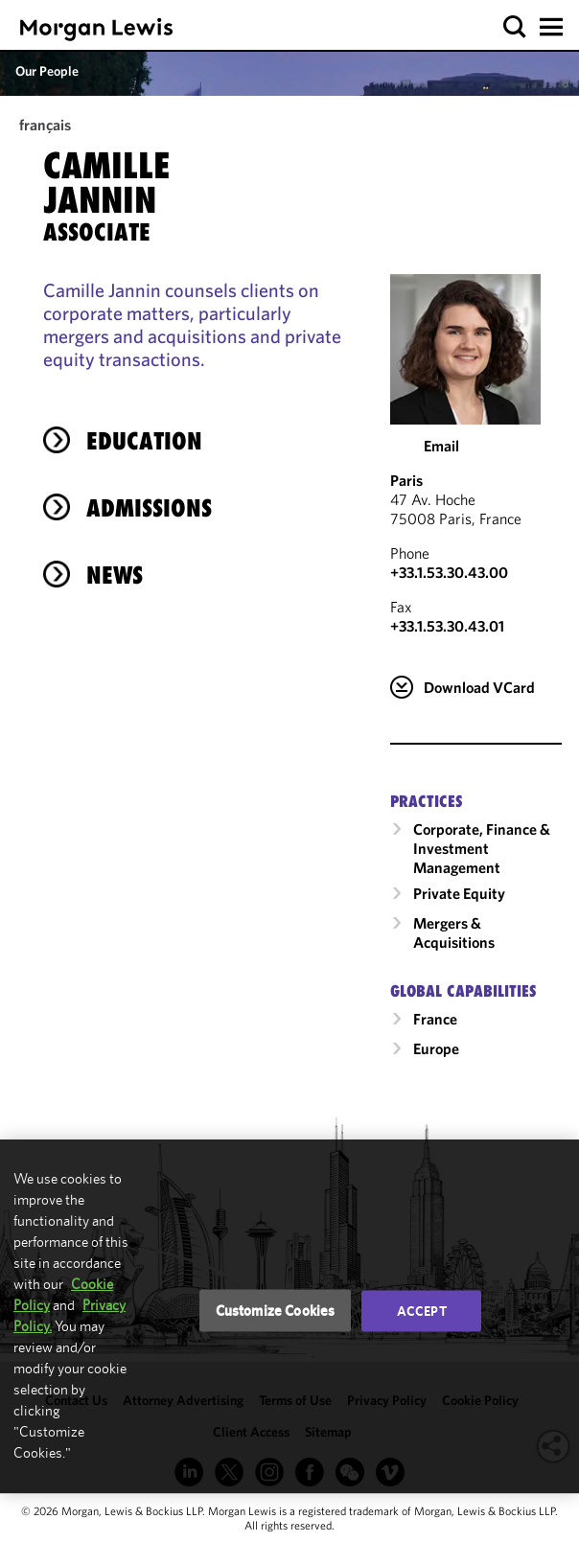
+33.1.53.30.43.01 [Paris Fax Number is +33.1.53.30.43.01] (447, 625)
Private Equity (459, 893)
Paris (406, 480)
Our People (47, 71)
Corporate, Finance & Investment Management (481, 848)
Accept (422, 1311)
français (45, 124)
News (114, 575)
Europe (436, 1048)
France (435, 1018)
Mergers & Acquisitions (454, 932)
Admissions (149, 508)
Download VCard (479, 687)
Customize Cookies (276, 1310)
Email (441, 445)
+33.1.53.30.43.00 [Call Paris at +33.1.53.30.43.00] (449, 572)
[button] (515, 27)
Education (144, 440)
